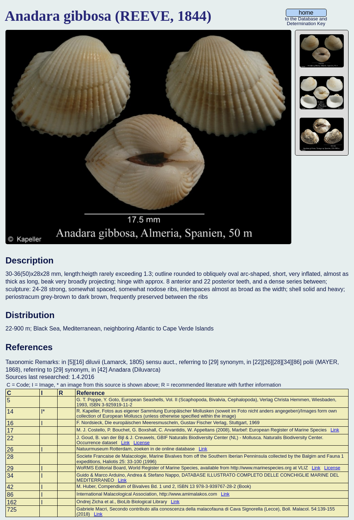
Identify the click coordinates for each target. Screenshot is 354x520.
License (141, 442)
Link (335, 430)
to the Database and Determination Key (306, 19)
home (306, 12)
